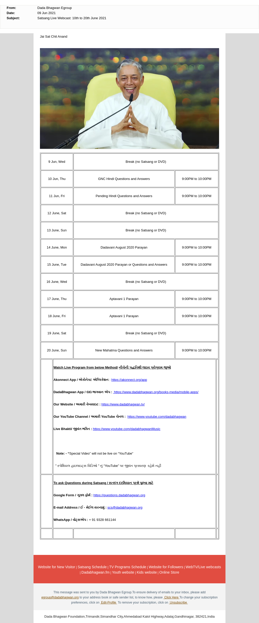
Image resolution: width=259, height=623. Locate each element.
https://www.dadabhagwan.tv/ (123, 404)
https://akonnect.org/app (129, 380)
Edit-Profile (108, 602)
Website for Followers (166, 567)
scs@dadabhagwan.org (125, 507)
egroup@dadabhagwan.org (60, 597)
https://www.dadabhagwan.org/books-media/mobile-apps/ (156, 392)
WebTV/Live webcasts (203, 567)
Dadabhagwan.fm (95, 572)
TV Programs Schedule (127, 567)
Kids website (147, 572)
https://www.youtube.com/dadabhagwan (156, 416)
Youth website (123, 572)
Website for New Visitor (56, 567)
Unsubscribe (178, 602)
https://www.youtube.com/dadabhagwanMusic (126, 429)
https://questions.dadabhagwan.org (119, 495)
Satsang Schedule (92, 567)
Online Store (169, 572)
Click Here (171, 597)
